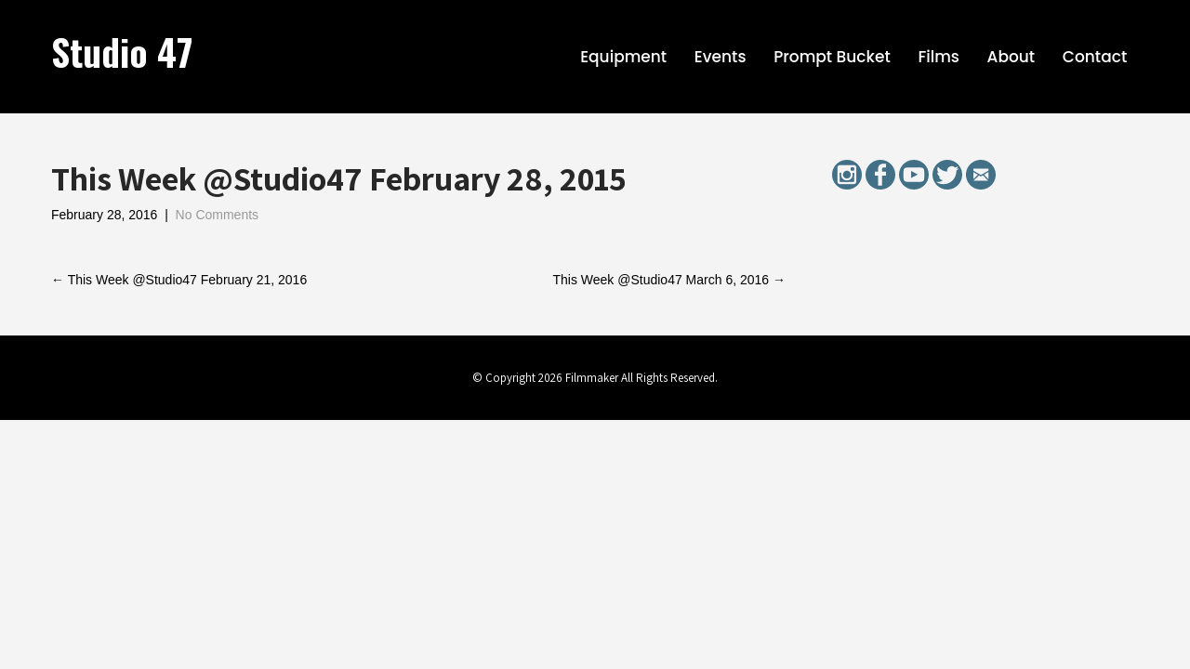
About (1011, 57)
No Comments (217, 214)
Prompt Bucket (832, 57)
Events (720, 57)
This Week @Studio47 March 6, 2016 (669, 279)
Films (938, 57)
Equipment (623, 57)
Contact (1095, 57)
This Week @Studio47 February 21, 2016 (179, 279)
